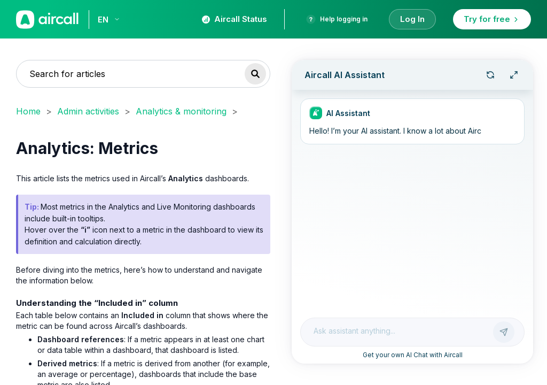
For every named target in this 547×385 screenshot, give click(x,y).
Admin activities (88, 111)
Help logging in (337, 19)
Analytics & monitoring (181, 111)
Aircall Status (234, 19)
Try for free (492, 19)
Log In (412, 19)
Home (28, 111)
